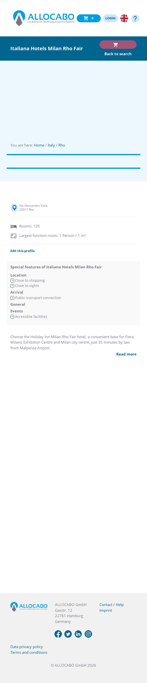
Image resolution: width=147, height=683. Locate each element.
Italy (51, 145)
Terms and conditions (28, 652)
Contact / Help (111, 604)
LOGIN (110, 18)
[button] (137, 658)
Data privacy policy (26, 646)
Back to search (118, 53)
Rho (61, 145)
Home (39, 145)
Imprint (105, 610)
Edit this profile (22, 251)
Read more (126, 354)
